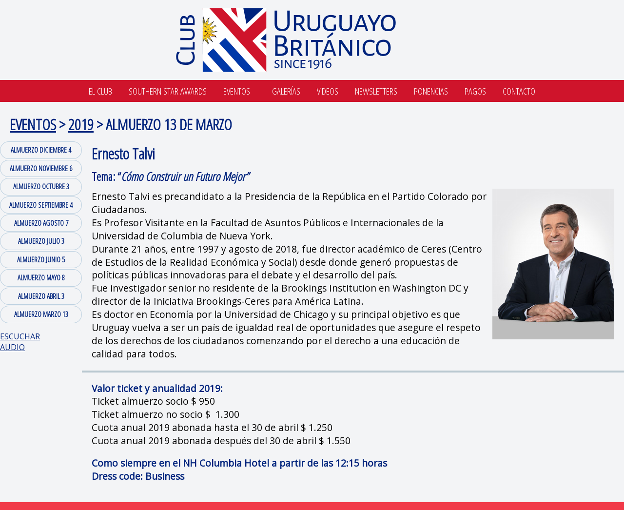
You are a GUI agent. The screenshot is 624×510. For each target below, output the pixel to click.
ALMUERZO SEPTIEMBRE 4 (41, 205)
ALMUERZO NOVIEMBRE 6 (41, 168)
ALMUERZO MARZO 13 (41, 314)
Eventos (236, 91)
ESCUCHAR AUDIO (20, 342)
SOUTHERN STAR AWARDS (168, 91)
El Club (100, 91)
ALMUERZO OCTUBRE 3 (41, 186)
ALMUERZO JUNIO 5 (41, 259)
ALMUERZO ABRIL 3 (41, 296)
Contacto (519, 91)
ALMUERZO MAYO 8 (41, 277)
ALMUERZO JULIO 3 (41, 241)
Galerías (286, 91)
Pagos (475, 91)
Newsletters (376, 91)
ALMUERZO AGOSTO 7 (41, 223)
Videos (327, 91)
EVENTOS (33, 124)
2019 (81, 124)
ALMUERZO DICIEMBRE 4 (41, 150)
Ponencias (431, 91)
